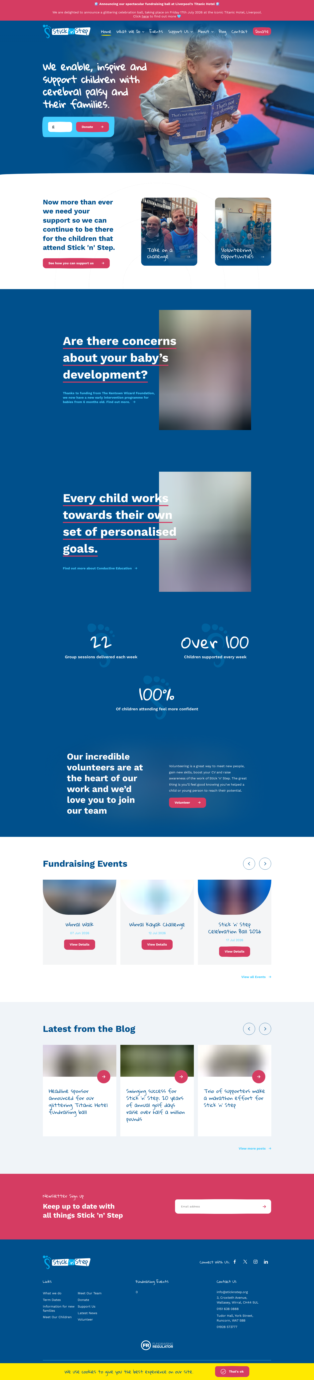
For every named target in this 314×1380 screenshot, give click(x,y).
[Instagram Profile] (256, 1262)
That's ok (232, 1371)
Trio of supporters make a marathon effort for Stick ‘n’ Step (234, 1097)
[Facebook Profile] (235, 1262)
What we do (52, 1293)
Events (156, 31)
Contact (239, 31)
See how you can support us (76, 263)
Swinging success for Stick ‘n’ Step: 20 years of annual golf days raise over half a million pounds (155, 1104)
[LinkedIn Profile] (266, 1262)
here (145, 16)
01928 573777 (227, 1327)
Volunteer (187, 802)
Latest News (87, 1313)
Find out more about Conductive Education (100, 568)
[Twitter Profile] (245, 1262)
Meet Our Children (57, 1317)
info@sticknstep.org (232, 1292)
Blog (222, 31)
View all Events (256, 977)
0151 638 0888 (228, 1309)
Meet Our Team (90, 1293)
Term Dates (52, 1300)
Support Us (178, 31)
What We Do (128, 31)
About (203, 31)
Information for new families (58, 1309)
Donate (262, 31)
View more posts (255, 1148)
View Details (80, 944)
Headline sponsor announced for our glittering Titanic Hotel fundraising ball (78, 1101)
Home (106, 31)
